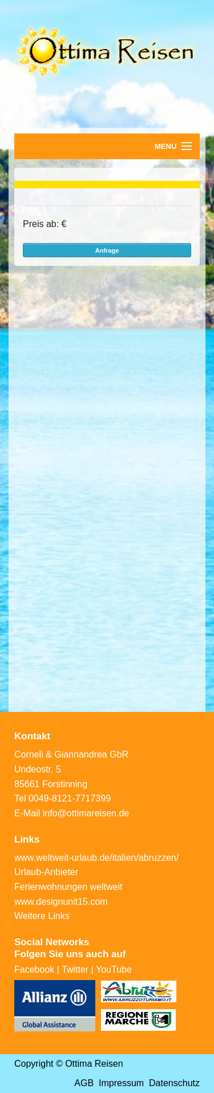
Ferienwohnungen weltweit (68, 887)
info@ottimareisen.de (86, 813)
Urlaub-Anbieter (46, 872)
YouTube (114, 969)
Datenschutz (174, 1083)
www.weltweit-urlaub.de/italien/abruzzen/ (96, 858)
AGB (84, 1083)
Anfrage (107, 250)
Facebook (34, 969)
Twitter (75, 969)
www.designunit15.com (61, 901)
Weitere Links (42, 916)
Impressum (121, 1083)
